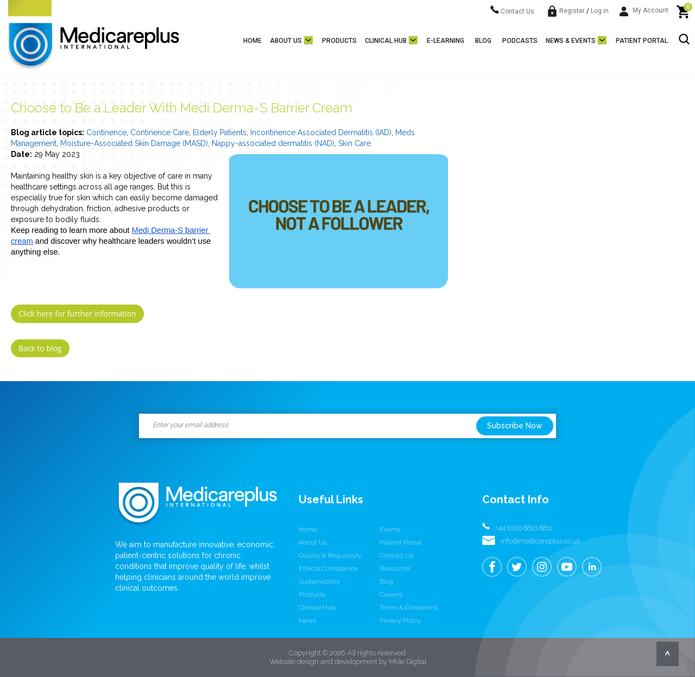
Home (252, 41)
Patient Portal (642, 41)
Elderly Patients (220, 132)
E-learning (445, 41)
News (307, 620)
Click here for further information (77, 313)
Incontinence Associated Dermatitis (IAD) (320, 132)
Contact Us (512, 11)
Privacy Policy (400, 620)
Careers (391, 594)
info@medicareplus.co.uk (540, 541)
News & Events (571, 41)
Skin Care (354, 143)
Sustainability (319, 581)
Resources (395, 568)
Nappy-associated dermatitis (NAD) (273, 143)
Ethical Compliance (328, 568)
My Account (644, 10)
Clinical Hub (386, 41)
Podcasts (520, 41)
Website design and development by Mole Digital (347, 661)
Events (390, 529)
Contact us (396, 555)
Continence (106, 132)
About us (286, 41)
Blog (483, 41)
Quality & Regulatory (330, 555)
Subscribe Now (514, 425)
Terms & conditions (409, 607)
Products (339, 41)
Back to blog (40, 348)
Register (572, 11)
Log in (600, 11)
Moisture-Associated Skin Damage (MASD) (134, 143)
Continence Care (159, 132)
